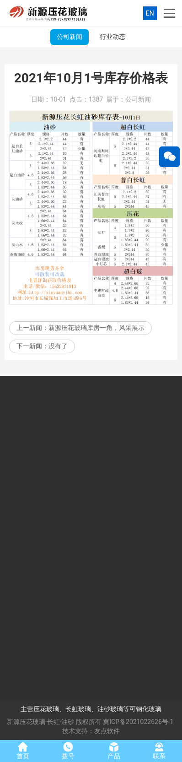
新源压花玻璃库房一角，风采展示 (96, 330)
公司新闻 (69, 36)
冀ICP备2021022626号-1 (138, 721)
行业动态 (112, 36)
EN (150, 13)
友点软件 (107, 731)
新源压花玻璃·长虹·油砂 (40, 721)
